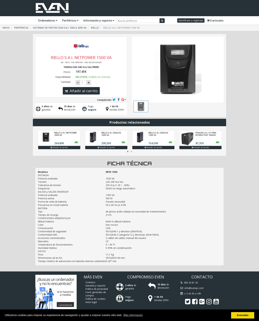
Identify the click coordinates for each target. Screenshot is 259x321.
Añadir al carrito (81, 90)
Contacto (90, 282)
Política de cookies (95, 298)
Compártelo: (104, 99)
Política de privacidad (96, 288)
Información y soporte (98, 20)
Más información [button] (133, 315)
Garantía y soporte (95, 285)
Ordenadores (47, 20)
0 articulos (215, 20)
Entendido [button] (242, 315)
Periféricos (70, 20)
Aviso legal (91, 302)
